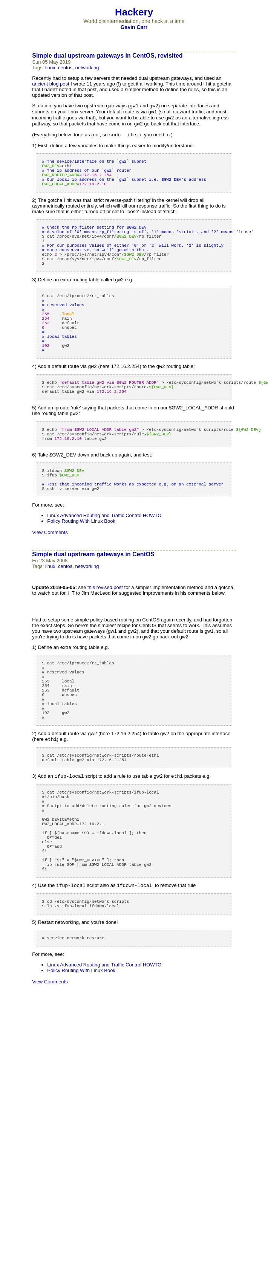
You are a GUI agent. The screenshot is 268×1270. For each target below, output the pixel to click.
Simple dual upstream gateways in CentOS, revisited (107, 55)
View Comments (49, 582)
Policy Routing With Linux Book (81, 571)
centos (65, 67)
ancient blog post (50, 84)
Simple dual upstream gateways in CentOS (93, 604)
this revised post (105, 637)
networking (87, 67)
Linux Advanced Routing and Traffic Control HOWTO (104, 565)
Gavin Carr (134, 27)
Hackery (134, 12)
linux (50, 67)
